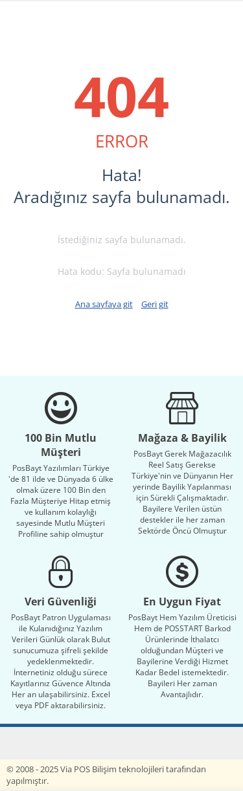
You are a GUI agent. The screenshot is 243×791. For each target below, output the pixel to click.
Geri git (154, 304)
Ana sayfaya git (104, 304)
